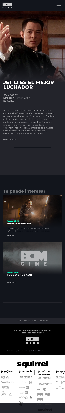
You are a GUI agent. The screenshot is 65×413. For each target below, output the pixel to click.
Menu (59, 4)
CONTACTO (44, 321)
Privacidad (24, 351)
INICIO (19, 321)
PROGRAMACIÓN (30, 321)
